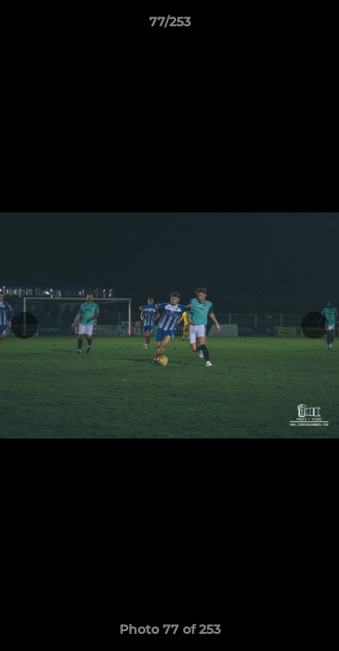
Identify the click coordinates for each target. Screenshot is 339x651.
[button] (317, 26)
